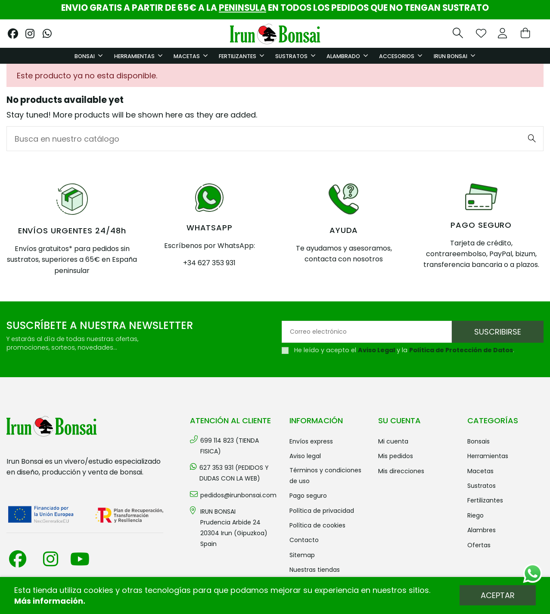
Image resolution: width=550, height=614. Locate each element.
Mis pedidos (395, 456)
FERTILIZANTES (485, 500)
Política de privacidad (321, 510)
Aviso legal (305, 456)
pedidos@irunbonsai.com (238, 495)
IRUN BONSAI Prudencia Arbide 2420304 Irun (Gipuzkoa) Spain (233, 528)
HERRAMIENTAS (487, 456)
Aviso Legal (376, 350)
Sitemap (302, 555)
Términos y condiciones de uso (325, 475)
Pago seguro (308, 495)
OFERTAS (479, 545)
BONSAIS (478, 441)
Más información (48, 600)
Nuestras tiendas (314, 569)
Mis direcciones (401, 471)
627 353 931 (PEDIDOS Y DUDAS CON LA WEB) (234, 473)
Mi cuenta (393, 441)
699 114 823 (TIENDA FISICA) (229, 446)
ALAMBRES (481, 530)
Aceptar (498, 595)
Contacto (304, 540)
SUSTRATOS (481, 485)
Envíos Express (311, 441)
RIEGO (475, 515)
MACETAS (480, 471)
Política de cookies (317, 525)
